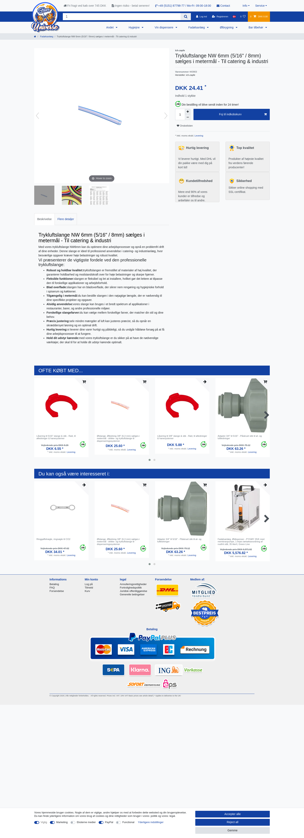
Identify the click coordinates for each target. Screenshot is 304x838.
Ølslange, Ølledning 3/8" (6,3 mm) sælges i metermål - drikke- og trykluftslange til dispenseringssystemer (118, 438)
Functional (128, 822)
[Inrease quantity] (187, 111)
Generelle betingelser (132, 594)
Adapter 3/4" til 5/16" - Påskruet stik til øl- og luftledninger (240, 437)
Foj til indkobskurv (243, 114)
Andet (110, 27)
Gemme (232, 830)
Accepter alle (232, 814)
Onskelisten (185, 125)
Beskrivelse (44, 219)
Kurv (87, 591)
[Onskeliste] (243, 16)
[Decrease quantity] (187, 117)
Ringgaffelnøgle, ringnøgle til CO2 (53, 539)
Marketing (62, 822)
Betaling (54, 584)
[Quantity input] (180, 114)
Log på (89, 584)
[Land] (234, 16)
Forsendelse (57, 591)
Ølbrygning (227, 27)
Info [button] (245, 5)
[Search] (186, 16)
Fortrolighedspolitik (131, 587)
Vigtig (44, 822)
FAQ (52, 587)
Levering (198, 135)
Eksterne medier (86, 822)
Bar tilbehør (256, 27)
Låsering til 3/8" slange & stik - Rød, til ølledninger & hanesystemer (182, 437)
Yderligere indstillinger (150, 822)
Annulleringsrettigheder (133, 584)
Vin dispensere (164, 27)
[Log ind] (201, 16)
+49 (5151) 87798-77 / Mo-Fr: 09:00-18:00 (183, 5)
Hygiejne (134, 27)
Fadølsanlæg (197, 27)
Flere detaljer (66, 219)
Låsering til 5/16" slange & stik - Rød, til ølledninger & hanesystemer (56, 437)
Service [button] (260, 5)
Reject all (232, 822)
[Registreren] (220, 16)
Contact (223, 5)
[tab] (44, 219)
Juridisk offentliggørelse (133, 591)
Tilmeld (89, 587)
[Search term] (122, 16)
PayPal (109, 822)
